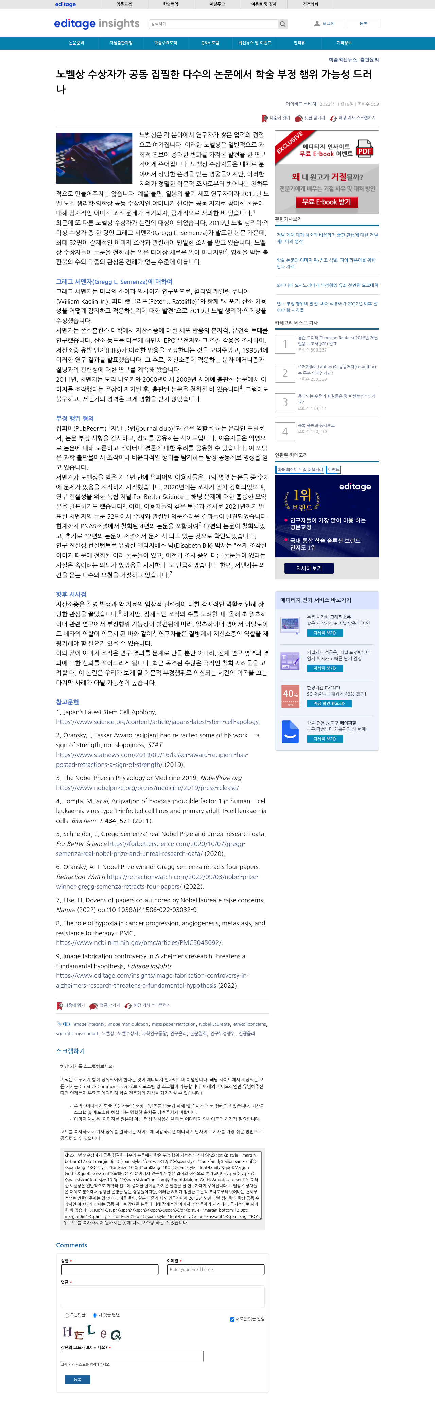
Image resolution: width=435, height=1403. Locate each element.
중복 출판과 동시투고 (316, 426)
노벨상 (108, 1033)
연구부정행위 (222, 1033)
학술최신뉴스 (343, 59)
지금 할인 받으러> (329, 704)
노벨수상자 (128, 1033)
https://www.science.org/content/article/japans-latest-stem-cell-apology (157, 722)
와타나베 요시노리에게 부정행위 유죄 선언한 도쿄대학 (327, 285)
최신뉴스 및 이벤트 (254, 43)
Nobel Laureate (214, 1024)
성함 (66, 1261)
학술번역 (170, 4)
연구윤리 (178, 1033)
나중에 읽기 (279, 118)
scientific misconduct (77, 1033)
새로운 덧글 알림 (250, 1319)
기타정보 (344, 43)
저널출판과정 (121, 43)
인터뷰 (299, 43)
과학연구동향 (154, 1033)
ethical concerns (249, 1024)
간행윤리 (247, 1033)
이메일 (174, 1261)
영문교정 (124, 4)
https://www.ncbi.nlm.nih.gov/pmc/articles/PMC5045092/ (138, 943)
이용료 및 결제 (263, 4)
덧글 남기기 (315, 118)
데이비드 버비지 (301, 104)
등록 (364, 23)
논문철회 (198, 1033)
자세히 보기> (325, 633)
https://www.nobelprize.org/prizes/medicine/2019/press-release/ (147, 788)
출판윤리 (369, 59)
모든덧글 (78, 1315)
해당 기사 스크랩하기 (357, 118)
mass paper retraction (174, 1024)
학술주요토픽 (165, 43)
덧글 (66, 1282)
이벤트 (334, 470)
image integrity (89, 1024)
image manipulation (128, 1024)
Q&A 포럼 (210, 43)
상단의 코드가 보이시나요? (86, 1348)
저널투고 (217, 4)
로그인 (329, 23)
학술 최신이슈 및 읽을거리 (300, 470)
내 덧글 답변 (109, 1315)
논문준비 (76, 43)
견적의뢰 (310, 4)
